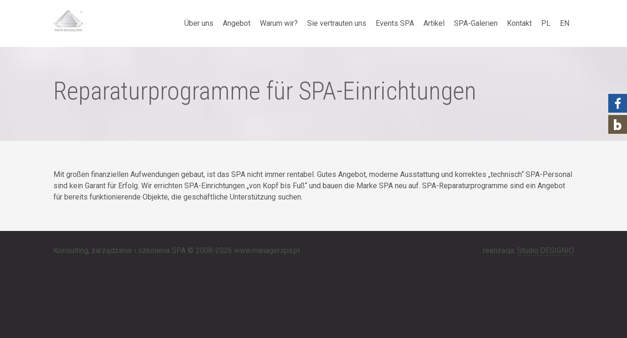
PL (546, 23)
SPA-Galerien (476, 23)
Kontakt (519, 23)
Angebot (236, 23)
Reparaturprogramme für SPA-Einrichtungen (264, 91)
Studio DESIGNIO (545, 250)
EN (564, 23)
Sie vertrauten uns (336, 23)
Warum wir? (279, 23)
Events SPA (395, 23)
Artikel (434, 23)
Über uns (198, 23)
